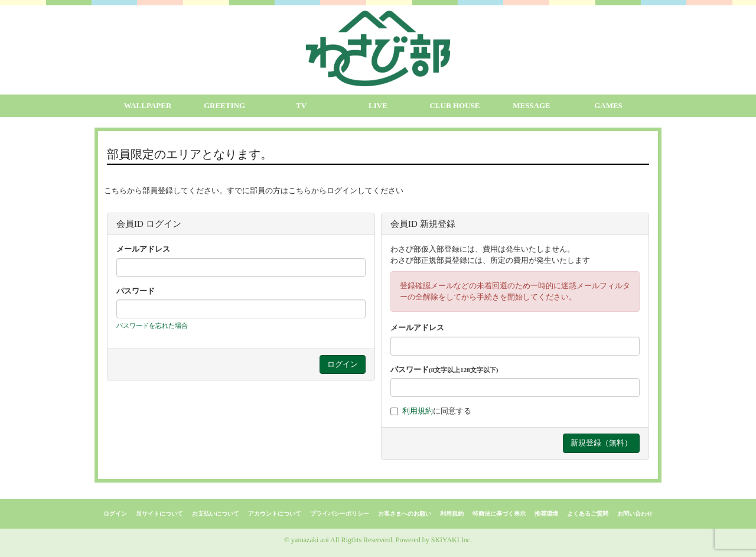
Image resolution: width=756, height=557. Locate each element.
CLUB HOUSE (455, 105)
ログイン (115, 513)
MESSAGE (531, 105)
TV (301, 105)
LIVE (378, 105)
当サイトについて (159, 513)
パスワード (135, 290)
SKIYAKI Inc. (451, 540)
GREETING (224, 105)
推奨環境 (546, 513)
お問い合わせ (635, 513)
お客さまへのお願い (404, 513)
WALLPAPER (148, 105)
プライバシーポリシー (339, 513)
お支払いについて (215, 513)
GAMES (608, 105)
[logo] (378, 48)
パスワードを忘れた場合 (152, 325)
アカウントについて (274, 513)
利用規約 (417, 410)
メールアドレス (143, 249)
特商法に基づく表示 (499, 513)
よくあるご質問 (587, 513)
